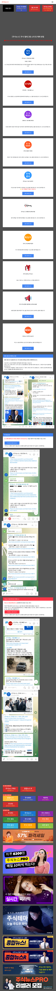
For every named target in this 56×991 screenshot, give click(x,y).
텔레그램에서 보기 (28, 72)
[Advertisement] (28, 22)
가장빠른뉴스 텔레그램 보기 (12, 612)
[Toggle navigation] (52, 2)
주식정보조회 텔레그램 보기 (12, 443)
